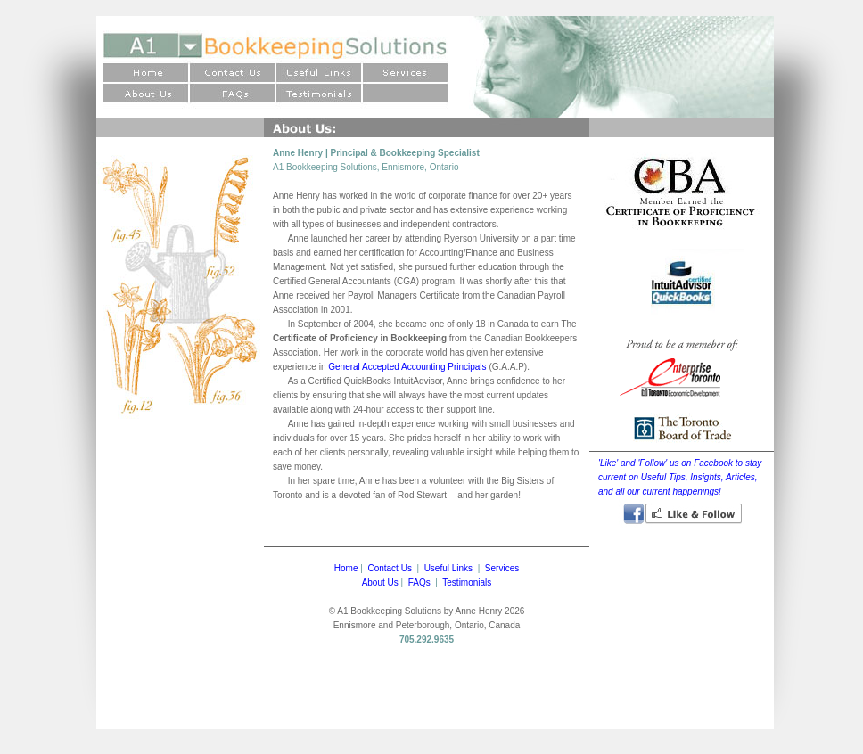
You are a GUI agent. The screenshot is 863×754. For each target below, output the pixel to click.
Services (502, 568)
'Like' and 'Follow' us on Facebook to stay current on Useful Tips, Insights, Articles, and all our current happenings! (679, 477)
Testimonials (466, 582)
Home (346, 568)
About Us (380, 582)
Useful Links (448, 568)
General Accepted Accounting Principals (407, 367)
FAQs (419, 582)
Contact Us (389, 568)
